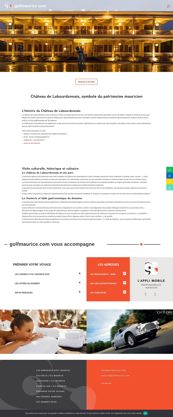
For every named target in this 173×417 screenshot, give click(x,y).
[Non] (170, 413)
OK (145, 413)
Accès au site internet (32, 143)
